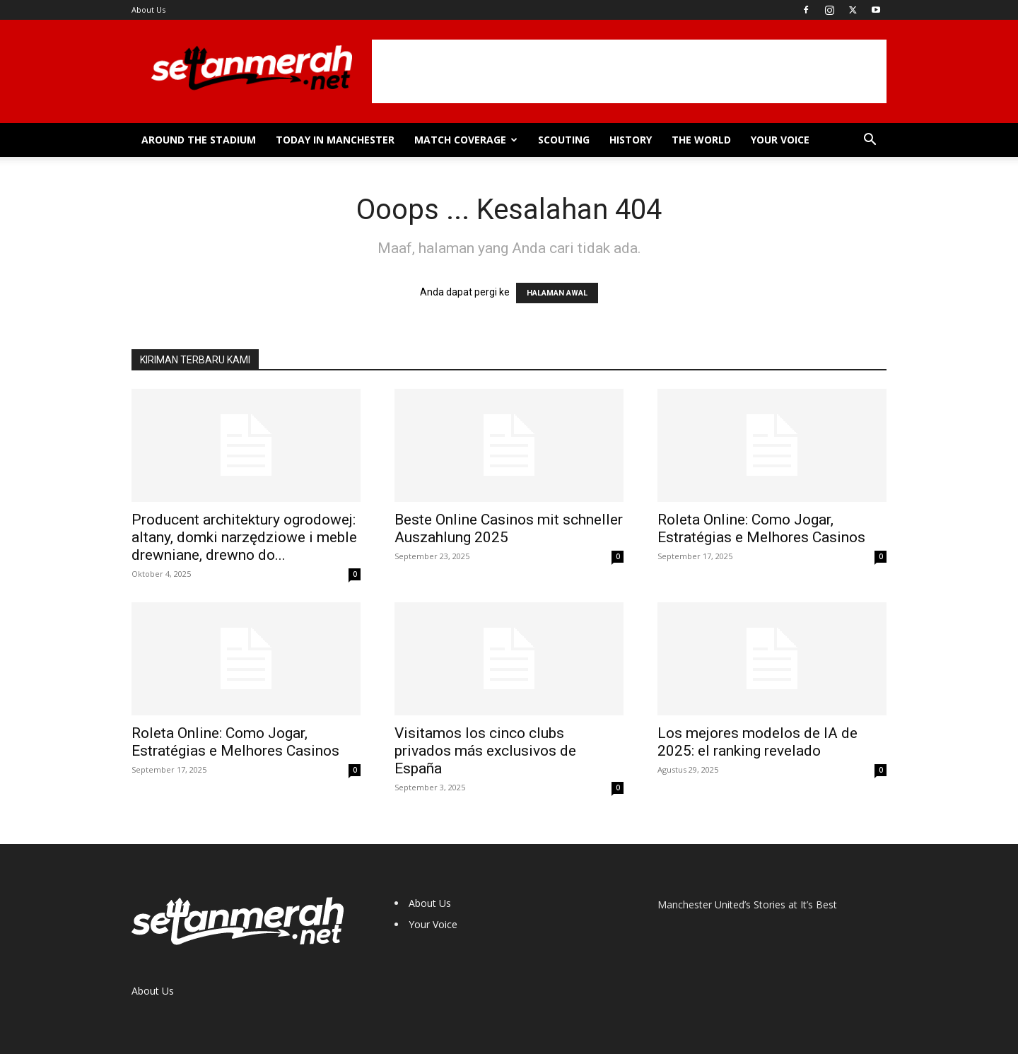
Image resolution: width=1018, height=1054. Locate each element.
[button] (870, 141)
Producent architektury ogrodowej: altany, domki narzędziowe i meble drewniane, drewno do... (244, 537)
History (630, 139)
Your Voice (780, 139)
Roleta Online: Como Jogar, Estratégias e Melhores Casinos (761, 528)
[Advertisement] (629, 71)
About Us (148, 9)
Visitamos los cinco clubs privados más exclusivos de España (485, 751)
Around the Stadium (198, 139)
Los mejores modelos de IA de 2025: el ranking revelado (757, 742)
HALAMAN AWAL (557, 293)
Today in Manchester (335, 139)
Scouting (564, 139)
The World (701, 139)
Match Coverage (465, 139)
